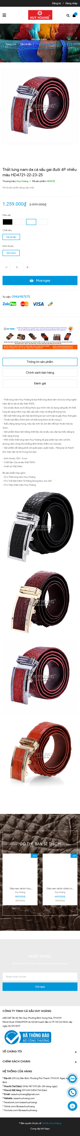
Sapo (47, 1128)
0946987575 (21, 297)
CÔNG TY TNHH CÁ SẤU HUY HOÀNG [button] (27, 1011)
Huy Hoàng (20, 892)
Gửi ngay (40, 986)
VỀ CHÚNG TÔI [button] (40, 1052)
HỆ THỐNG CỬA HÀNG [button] (17, 1071)
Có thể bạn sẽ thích (40, 843)
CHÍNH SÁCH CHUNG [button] (40, 1062)
